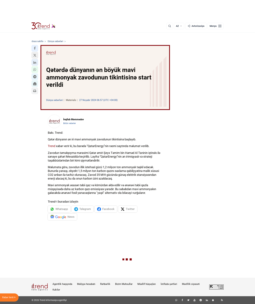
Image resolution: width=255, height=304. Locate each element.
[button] (35, 48)
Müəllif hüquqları (146, 284)
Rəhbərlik (105, 284)
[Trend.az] (44, 26)
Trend (51, 146)
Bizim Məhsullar (124, 284)
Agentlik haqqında (62, 284)
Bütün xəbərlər (69, 123)
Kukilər (56, 289)
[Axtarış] (169, 26)
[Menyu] (216, 26)
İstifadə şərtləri (169, 284)
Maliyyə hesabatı (86, 284)
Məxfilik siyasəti (191, 284)
